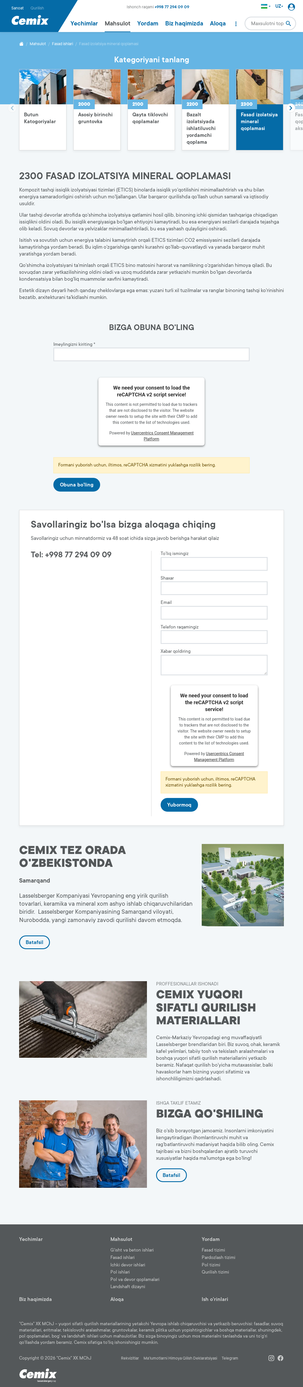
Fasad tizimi (213, 1250)
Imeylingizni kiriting (74, 345)
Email (166, 603)
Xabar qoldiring (176, 651)
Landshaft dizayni (127, 1287)
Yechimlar (84, 23)
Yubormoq (179, 804)
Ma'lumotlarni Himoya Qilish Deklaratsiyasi (180, 1358)
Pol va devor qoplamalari (134, 1279)
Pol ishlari (120, 1272)
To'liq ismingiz (175, 554)
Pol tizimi (211, 1265)
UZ (279, 6)
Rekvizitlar (130, 1358)
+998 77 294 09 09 (172, 7)
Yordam (147, 23)
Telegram (230, 1358)
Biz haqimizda (184, 23)
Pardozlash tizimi (218, 1257)
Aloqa (218, 23)
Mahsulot (117, 23)
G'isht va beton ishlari (132, 1250)
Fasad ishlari (62, 44)
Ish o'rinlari (215, 1299)
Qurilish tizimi (215, 1272)
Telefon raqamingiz (180, 627)
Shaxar (167, 578)
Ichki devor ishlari (127, 1265)
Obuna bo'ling (77, 484)
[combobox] (270, 23)
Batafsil (34, 942)
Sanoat (17, 8)
